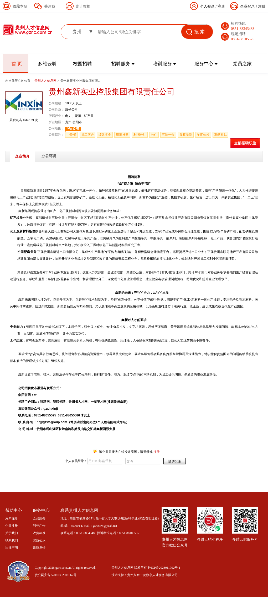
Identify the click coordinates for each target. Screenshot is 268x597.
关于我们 (11, 533)
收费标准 (39, 533)
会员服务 (39, 518)
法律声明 (11, 548)
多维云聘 (47, 63)
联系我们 (11, 540)
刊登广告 (39, 526)
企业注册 (11, 526)
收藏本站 (20, 6)
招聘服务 (120, 63)
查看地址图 (150, 518)
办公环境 (49, 156)
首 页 (17, 63)
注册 (261, 6)
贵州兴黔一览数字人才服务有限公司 (152, 575)
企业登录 (247, 6)
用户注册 (11, 518)
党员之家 (242, 63)
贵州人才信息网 (45, 81)
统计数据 (83, 6)
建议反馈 (39, 548)
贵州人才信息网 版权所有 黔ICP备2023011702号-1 (145, 567)
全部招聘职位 (245, 143)
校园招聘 (82, 63)
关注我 (49, 6)
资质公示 (39, 540)
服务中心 (203, 63)
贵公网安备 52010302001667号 (55, 575)
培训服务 (162, 63)
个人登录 (207, 6)
